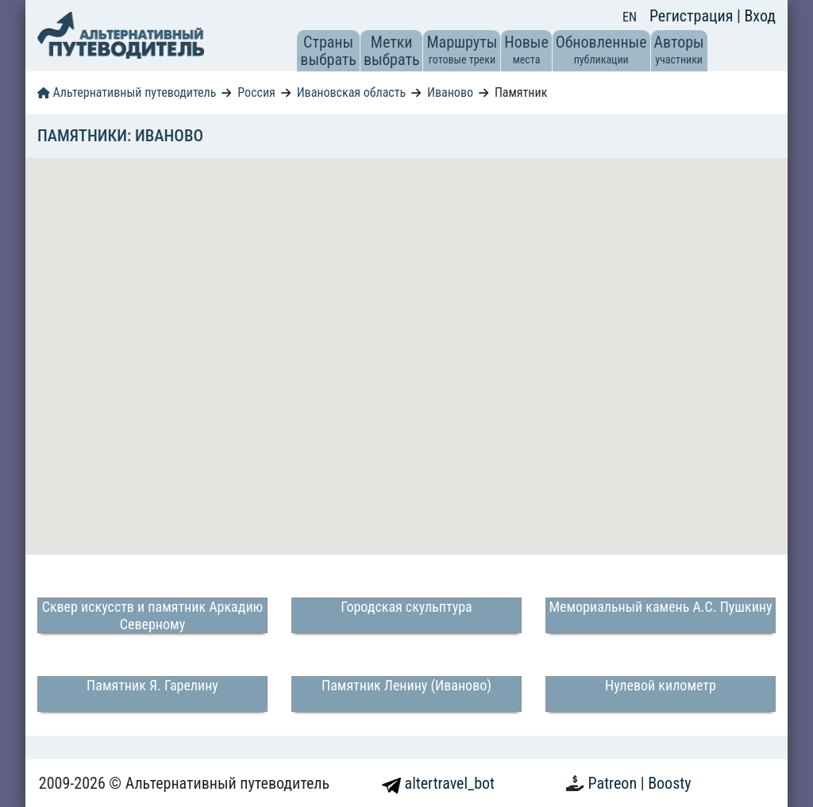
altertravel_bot (438, 783)
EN (629, 17)
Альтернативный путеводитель (126, 92)
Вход (760, 15)
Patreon (614, 783)
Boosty (669, 783)
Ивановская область (351, 92)
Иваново (450, 92)
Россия (256, 92)
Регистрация (693, 15)
